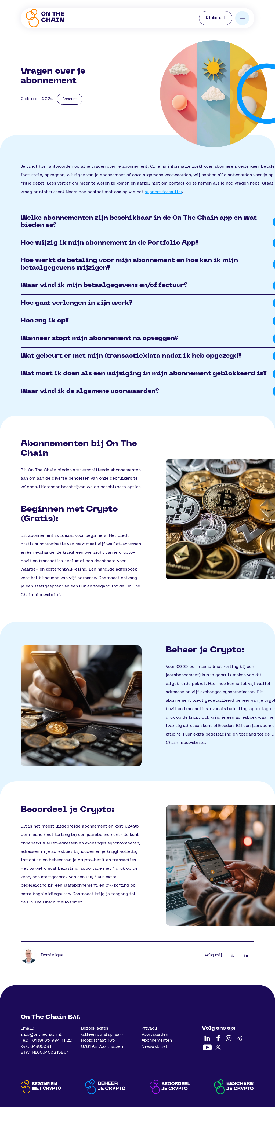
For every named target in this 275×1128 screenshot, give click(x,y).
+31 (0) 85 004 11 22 (51, 1040)
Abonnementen (157, 1040)
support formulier (163, 192)
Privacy (149, 1028)
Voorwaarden (155, 1035)
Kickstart (215, 18)
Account (69, 99)
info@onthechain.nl (41, 1035)
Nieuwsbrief (155, 1047)
